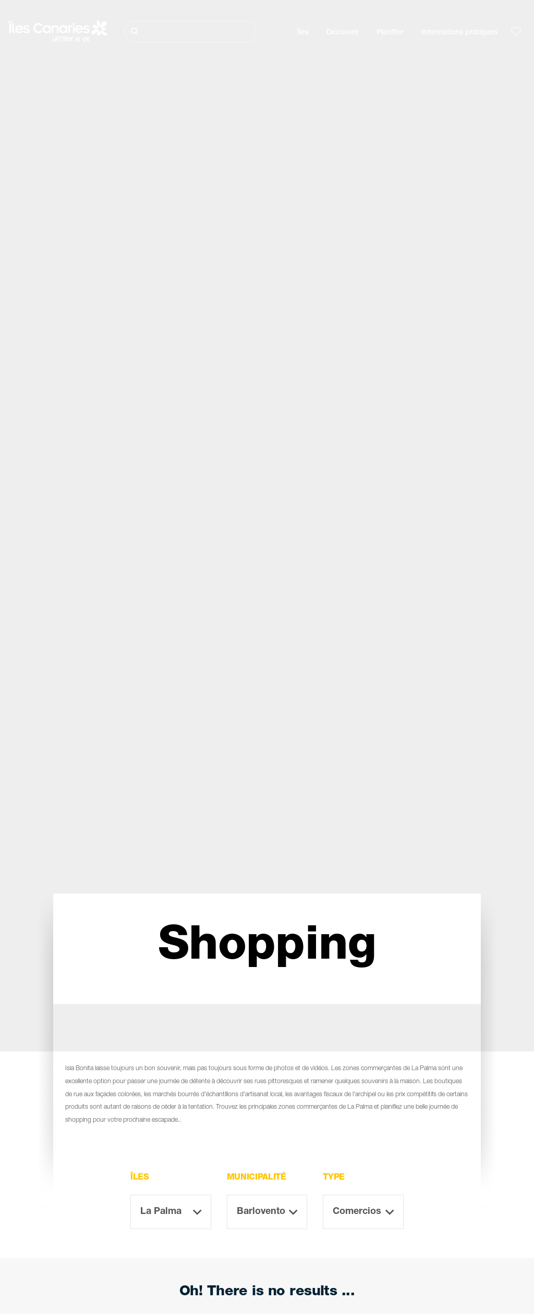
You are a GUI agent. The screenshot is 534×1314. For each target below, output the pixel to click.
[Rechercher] (190, 31)
